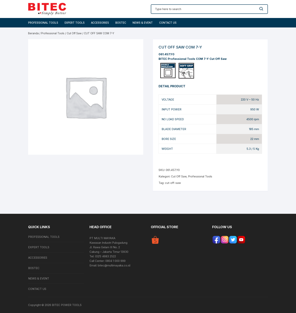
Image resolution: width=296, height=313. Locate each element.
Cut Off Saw (74, 33)
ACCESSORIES (100, 22)
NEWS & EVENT (143, 22)
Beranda (33, 33)
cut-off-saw (173, 183)
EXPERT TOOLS (75, 22)
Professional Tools (52, 33)
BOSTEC (120, 22)
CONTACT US (168, 22)
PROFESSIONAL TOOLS (43, 22)
